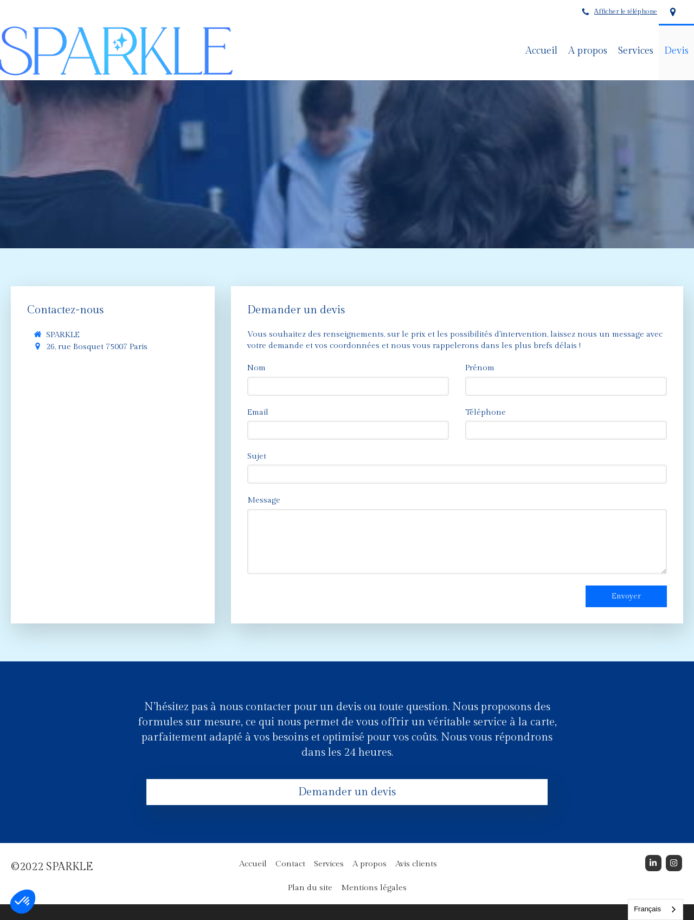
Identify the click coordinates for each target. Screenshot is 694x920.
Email (257, 412)
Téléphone (485, 412)
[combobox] (655, 909)
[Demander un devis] (347, 792)
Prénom (479, 367)
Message (263, 500)
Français (647, 909)
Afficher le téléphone (625, 12)
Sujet (256, 456)
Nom (256, 367)
